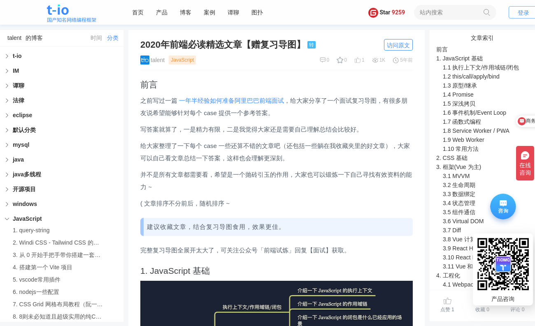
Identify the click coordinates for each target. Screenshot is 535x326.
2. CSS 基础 (452, 158)
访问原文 (398, 45)
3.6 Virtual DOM (463, 221)
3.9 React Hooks (464, 248)
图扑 (257, 12)
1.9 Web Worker (463, 139)
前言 (442, 49)
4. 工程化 (448, 275)
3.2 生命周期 (459, 185)
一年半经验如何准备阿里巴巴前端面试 (231, 100)
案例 (209, 12)
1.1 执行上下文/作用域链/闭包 (481, 67)
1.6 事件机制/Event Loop (474, 112)
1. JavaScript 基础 (459, 58)
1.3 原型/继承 (460, 85)
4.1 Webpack (459, 284)
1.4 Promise (458, 94)
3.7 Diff (452, 230)
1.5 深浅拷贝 (459, 103)
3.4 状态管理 (459, 203)
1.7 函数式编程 (462, 121)
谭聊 (233, 12)
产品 (161, 12)
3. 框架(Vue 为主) (458, 167)
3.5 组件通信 (459, 212)
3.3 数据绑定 (459, 194)
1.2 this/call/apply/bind (471, 76)
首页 (138, 12)
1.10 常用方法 (461, 149)
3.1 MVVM (456, 176)
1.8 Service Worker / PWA (476, 130)
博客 (185, 12)
